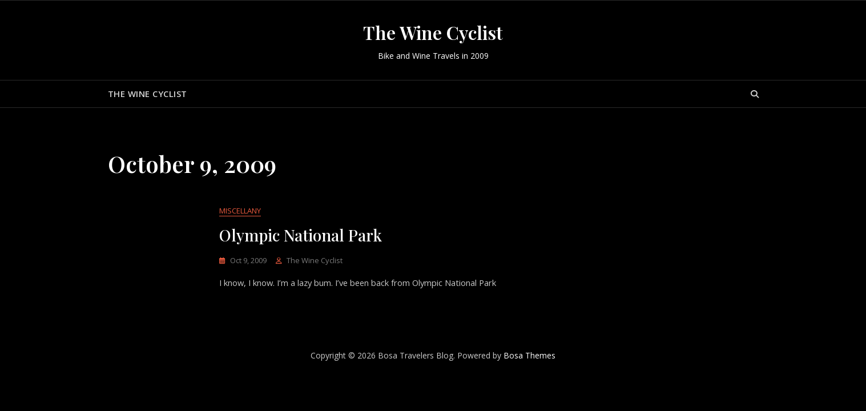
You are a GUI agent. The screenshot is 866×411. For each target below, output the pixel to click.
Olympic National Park (300, 235)
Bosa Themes (529, 355)
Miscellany (240, 211)
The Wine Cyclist (433, 32)
